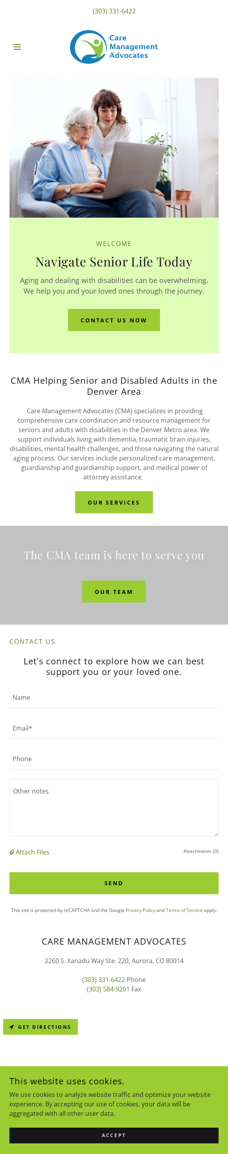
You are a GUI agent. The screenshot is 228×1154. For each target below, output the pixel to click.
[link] (114, 46)
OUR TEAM (114, 591)
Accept (114, 1140)
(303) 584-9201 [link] (108, 989)
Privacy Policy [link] (140, 910)
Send (114, 883)
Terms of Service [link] (184, 910)
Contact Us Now (114, 320)
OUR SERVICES (114, 502)
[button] (25, 47)
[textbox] (114, 697)
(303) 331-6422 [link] (114, 11)
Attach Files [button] (33, 852)
